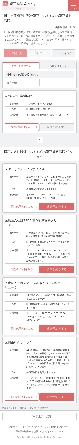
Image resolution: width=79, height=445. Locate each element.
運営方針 (63, 426)
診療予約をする (57, 206)
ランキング (65, 53)
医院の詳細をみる (22, 127)
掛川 (12, 82)
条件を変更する (58, 65)
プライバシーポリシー (31, 426)
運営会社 (13, 426)
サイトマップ (56, 431)
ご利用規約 (50, 426)
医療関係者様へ (23, 431)
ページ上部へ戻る (40, 416)
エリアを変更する (21, 66)
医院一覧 (17, 53)
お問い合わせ (40, 431)
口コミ (41, 53)
